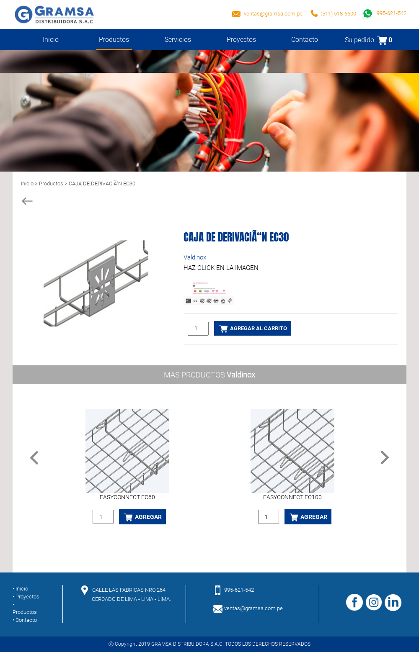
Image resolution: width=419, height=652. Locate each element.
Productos (114, 43)
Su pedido (368, 40)
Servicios (178, 40)
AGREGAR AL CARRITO (252, 328)
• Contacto (25, 620)
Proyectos (241, 40)
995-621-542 (384, 13)
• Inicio (20, 588)
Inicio (51, 40)
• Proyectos (26, 596)
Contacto (304, 40)
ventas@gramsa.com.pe (273, 13)
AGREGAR (142, 517)
